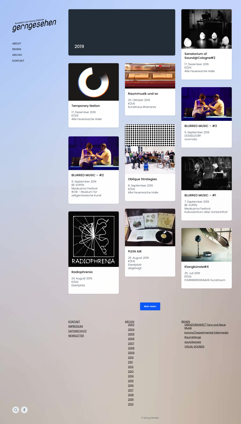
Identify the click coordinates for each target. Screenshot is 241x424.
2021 (131, 404)
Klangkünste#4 (196, 282)
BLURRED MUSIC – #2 (87, 190)
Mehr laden (150, 306)
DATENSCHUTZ (77, 331)
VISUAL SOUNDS (194, 347)
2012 (131, 367)
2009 (131, 353)
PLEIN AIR (135, 266)
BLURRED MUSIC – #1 (200, 210)
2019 (131, 399)
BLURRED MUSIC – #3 (200, 126)
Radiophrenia (82, 287)
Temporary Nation (85, 106)
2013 (131, 371)
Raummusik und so (143, 93)
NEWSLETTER (76, 336)
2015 (131, 381)
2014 (131, 376)
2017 (130, 390)
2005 (131, 334)
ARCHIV (17, 55)
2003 (131, 325)
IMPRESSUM (75, 326)
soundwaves (192, 342)
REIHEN (16, 49)
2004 (131, 329)
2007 (131, 343)
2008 (131, 348)
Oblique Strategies (142, 194)
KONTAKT (18, 61)
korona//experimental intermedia (206, 333)
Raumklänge (192, 337)
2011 (130, 362)
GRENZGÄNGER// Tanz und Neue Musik (205, 326)
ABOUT (16, 43)
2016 (131, 385)
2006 (131, 339)
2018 (131, 395)
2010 (131, 357)
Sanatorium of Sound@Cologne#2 (199, 56)
